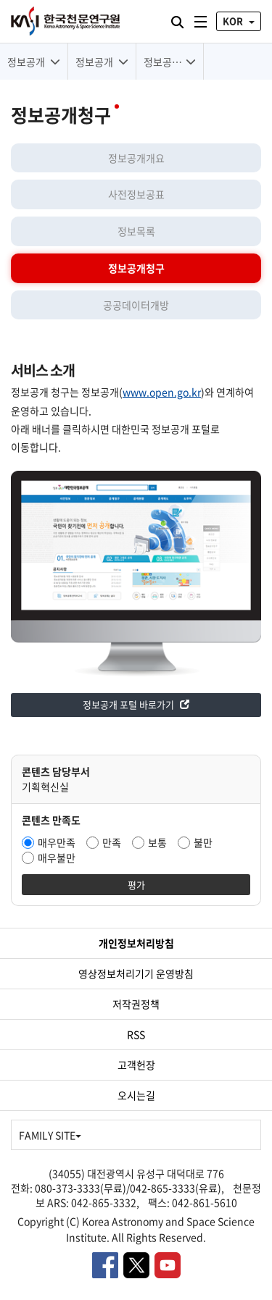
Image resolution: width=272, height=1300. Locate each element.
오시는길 (136, 1095)
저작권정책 (136, 1004)
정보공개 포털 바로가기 (136, 704)
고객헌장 (136, 1064)
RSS (136, 1034)
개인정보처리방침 (136, 943)
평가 (136, 885)
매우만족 (56, 842)
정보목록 (136, 231)
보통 (157, 842)
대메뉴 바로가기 (0, 0)
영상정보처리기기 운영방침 (136, 973)
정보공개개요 (136, 158)
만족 (111, 842)
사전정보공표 (136, 194)
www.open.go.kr (162, 392)
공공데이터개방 (136, 305)
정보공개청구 (136, 268)
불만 (203, 842)
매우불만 (56, 857)
